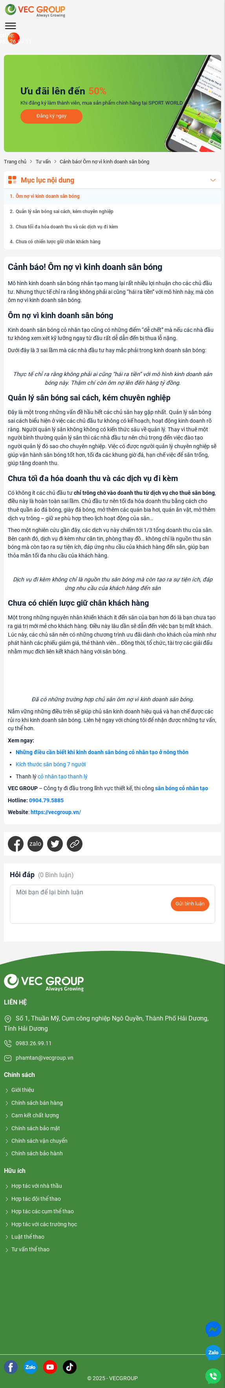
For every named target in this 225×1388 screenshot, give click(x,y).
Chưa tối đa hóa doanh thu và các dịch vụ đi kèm (67, 227)
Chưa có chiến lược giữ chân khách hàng (58, 241)
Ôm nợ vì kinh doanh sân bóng (48, 196)
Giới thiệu (19, 1090)
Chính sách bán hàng (33, 1103)
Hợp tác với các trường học (40, 1224)
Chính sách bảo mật (32, 1128)
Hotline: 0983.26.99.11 (14, 38)
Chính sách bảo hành (33, 1153)
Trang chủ (15, 162)
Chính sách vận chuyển (36, 1141)
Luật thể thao (24, 1237)
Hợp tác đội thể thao (32, 1199)
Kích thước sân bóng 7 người (51, 764)
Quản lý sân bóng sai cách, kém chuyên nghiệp (64, 211)
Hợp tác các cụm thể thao (39, 1211)
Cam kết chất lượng (31, 1115)
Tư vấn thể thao (26, 1249)
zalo (35, 843)
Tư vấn (43, 162)
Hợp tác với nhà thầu (33, 1186)
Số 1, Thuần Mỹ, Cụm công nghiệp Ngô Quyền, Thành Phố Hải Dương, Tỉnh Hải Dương (106, 1023)
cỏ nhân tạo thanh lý (63, 776)
